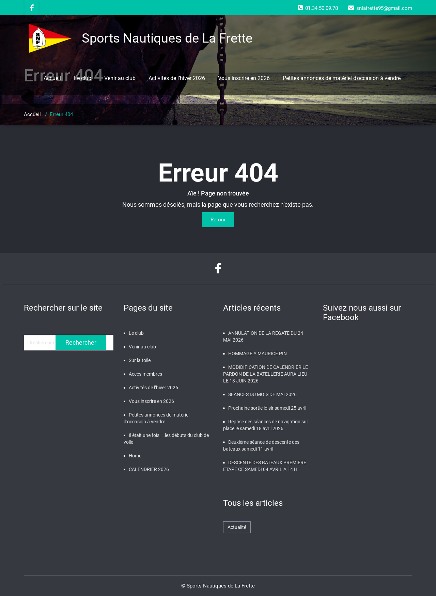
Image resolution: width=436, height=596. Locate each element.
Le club (82, 78)
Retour (218, 220)
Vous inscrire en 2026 (244, 78)
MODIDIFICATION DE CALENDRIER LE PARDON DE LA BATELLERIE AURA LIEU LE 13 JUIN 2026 (265, 373)
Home (135, 455)
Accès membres (145, 374)
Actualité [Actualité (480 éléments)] (237, 527)
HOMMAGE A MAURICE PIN (257, 353)
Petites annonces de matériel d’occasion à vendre (342, 78)
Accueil (52, 78)
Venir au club (120, 78)
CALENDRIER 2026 (149, 469)
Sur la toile (140, 360)
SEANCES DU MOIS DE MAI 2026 (262, 394)
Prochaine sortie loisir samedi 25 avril (267, 408)
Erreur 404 (61, 114)
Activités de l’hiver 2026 (177, 78)
